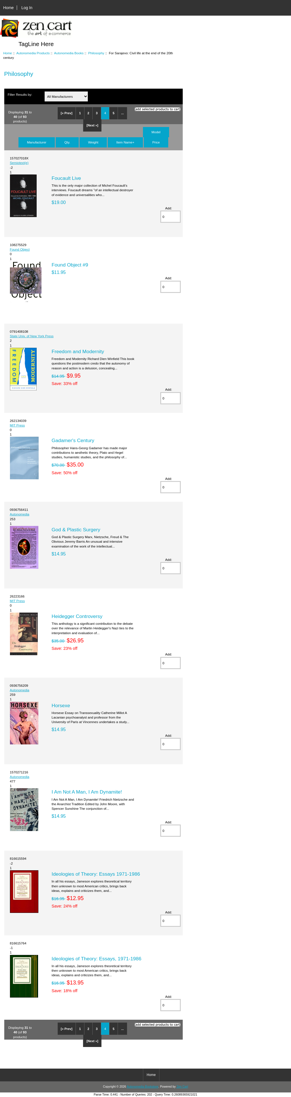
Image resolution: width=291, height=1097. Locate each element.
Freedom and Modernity (78, 351)
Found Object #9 (70, 265)
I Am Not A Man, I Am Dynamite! (87, 792)
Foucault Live (66, 178)
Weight (93, 142)
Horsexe (61, 705)
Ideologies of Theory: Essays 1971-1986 (96, 874)
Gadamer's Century (73, 440)
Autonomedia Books (69, 53)
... (122, 113)
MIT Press (17, 425)
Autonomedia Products (33, 53)
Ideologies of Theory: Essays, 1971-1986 (97, 958)
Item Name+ (125, 142)
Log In (26, 7)
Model (156, 132)
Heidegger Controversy (77, 616)
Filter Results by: (20, 94)
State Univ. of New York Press (32, 336)
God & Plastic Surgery (76, 529)
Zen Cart (182, 1086)
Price (156, 142)
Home (8, 7)
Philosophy (96, 53)
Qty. (67, 142)
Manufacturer (36, 142)
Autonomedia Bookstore (142, 1086)
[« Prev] (66, 113)
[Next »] (92, 125)
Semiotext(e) (19, 163)
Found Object (20, 249)
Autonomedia (19, 514)
